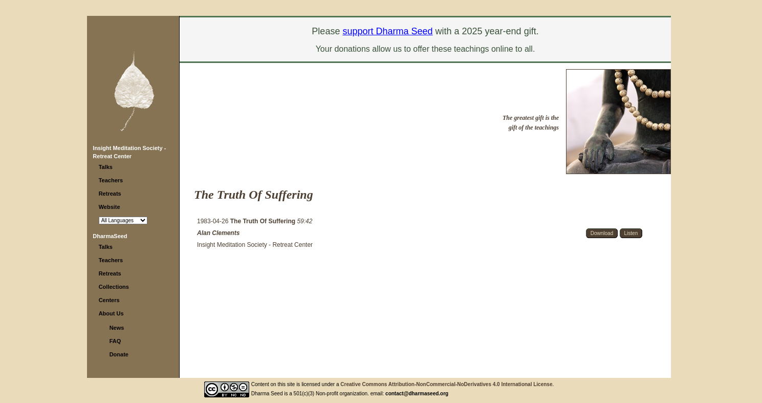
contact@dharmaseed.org (416, 393)
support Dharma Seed (387, 31)
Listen (631, 233)
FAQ (115, 341)
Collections (114, 287)
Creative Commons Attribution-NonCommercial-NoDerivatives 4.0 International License (446, 384)
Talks (106, 167)
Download (602, 233)
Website (109, 207)
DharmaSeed (110, 236)
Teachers (111, 180)
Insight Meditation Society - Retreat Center (255, 244)
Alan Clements (218, 233)
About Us (111, 313)
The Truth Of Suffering (263, 221)
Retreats (110, 193)
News (117, 328)
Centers (109, 300)
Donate (119, 354)
